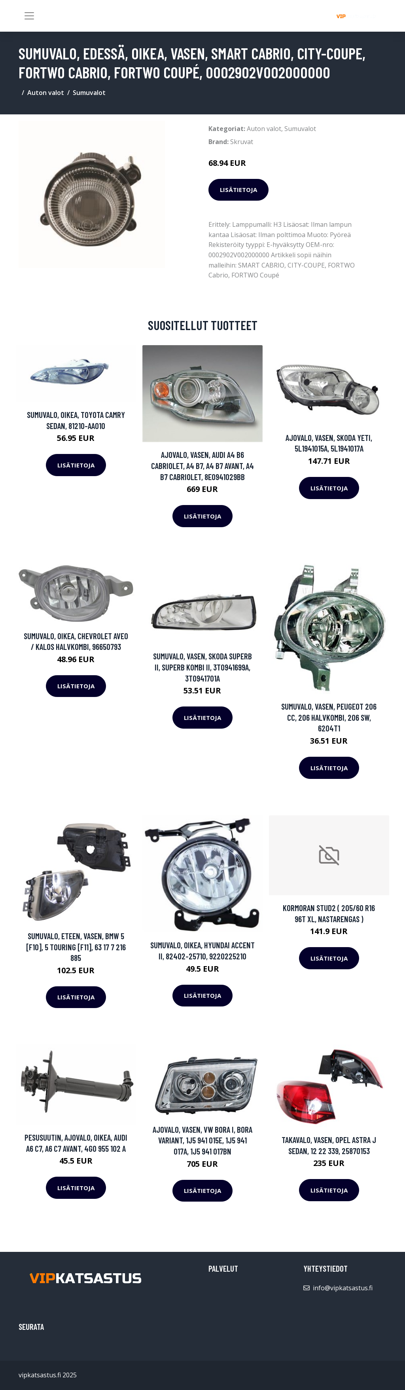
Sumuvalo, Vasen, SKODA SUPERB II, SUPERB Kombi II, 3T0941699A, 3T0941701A (202, 667)
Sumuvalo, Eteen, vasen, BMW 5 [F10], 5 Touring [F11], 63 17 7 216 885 (76, 947)
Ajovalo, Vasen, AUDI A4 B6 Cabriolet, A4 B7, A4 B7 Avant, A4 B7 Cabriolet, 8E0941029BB (202, 465)
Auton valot (45, 92)
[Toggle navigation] (29, 15)
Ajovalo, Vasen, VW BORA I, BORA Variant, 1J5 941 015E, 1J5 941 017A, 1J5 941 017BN (202, 1140)
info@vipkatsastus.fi (343, 1288)
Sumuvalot (89, 92)
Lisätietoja (238, 190)
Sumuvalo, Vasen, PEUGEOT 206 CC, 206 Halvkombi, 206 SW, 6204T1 (329, 717)
